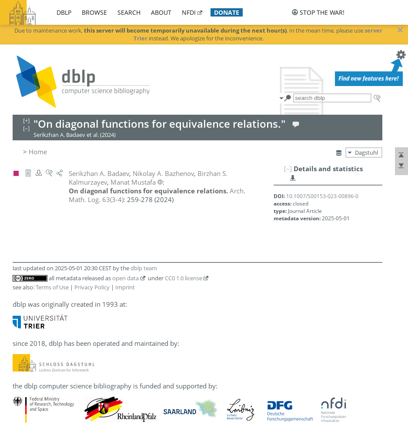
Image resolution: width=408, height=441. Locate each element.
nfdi (189, 12)
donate (226, 12)
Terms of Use (52, 287)
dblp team (143, 268)
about (161, 12)
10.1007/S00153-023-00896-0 (322, 196)
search (128, 12)
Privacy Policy (92, 287)
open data (125, 278)
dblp (64, 12)
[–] (288, 168)
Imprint (125, 287)
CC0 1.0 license (183, 278)
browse (94, 12)
